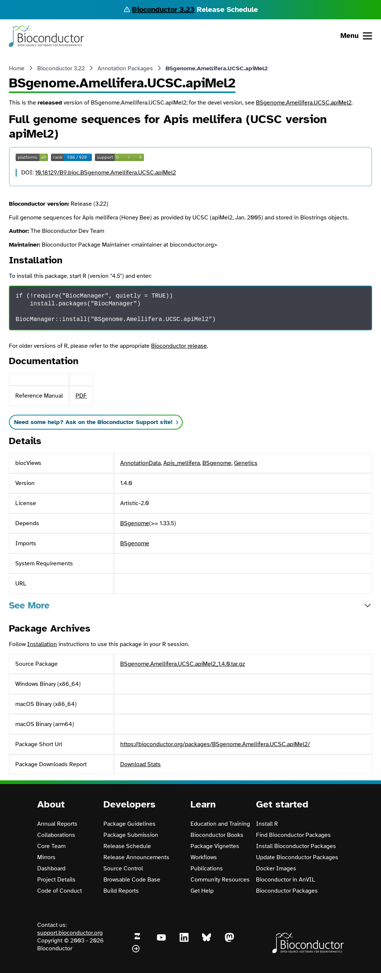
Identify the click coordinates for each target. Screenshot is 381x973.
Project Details (56, 879)
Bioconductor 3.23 (163, 9)
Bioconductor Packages (287, 891)
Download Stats (140, 764)
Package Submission (130, 835)
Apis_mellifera (181, 463)
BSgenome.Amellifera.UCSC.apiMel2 (304, 102)
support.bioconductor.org (70, 933)
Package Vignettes (214, 846)
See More (29, 605)
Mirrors (46, 857)
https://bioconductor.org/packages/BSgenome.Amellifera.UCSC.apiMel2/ (215, 744)
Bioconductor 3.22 (61, 68)
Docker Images (276, 868)
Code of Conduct (59, 891)
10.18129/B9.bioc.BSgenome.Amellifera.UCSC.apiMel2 (105, 172)
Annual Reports (57, 824)
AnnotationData (140, 463)
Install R (267, 824)
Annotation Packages (125, 68)
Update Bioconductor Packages (297, 857)
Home (17, 68)
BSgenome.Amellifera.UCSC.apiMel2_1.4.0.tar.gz (182, 664)
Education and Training (220, 824)
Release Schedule (127, 846)
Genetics (245, 463)
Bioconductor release (179, 346)
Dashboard (51, 868)
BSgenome (216, 463)
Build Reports (121, 891)
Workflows (203, 857)
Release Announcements (136, 857)
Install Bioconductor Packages (296, 846)
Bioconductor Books (216, 835)
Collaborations (56, 835)
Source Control (123, 868)
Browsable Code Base (131, 879)
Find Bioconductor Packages (293, 835)
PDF (81, 395)
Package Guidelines (129, 824)
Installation (42, 644)
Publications (206, 868)
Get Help (202, 891)
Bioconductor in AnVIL (285, 879)
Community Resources (220, 879)
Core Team (51, 846)
